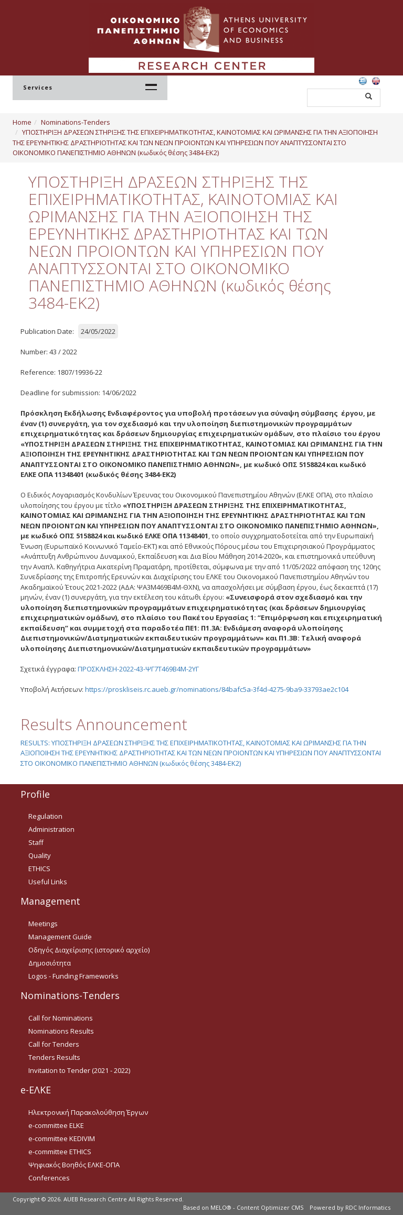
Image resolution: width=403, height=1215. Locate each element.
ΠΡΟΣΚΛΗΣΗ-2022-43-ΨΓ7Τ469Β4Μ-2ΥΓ (138, 669)
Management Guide (60, 936)
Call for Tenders (53, 1044)
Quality (39, 855)
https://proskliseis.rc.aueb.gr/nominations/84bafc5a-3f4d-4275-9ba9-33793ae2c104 (216, 689)
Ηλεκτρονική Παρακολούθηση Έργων (88, 1112)
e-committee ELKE (56, 1125)
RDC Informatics (367, 1207)
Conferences (49, 1178)
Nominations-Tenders (75, 122)
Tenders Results (54, 1057)
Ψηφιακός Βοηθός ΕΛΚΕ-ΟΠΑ (74, 1164)
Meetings (43, 923)
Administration (51, 829)
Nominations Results (61, 1031)
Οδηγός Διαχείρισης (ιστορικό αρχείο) (89, 949)
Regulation (45, 816)
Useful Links (47, 881)
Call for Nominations (60, 1018)
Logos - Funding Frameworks (73, 976)
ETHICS (39, 868)
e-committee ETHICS (59, 1151)
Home (22, 122)
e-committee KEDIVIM (61, 1138)
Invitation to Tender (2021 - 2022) (79, 1070)
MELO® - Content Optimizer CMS (256, 1207)
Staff (36, 842)
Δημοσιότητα (49, 963)
